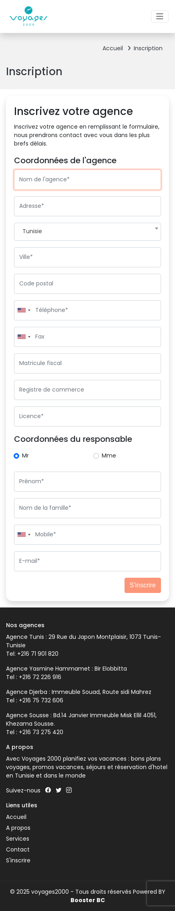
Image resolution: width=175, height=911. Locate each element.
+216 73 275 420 (41, 732)
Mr (25, 455)
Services (17, 839)
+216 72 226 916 (40, 677)
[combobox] (87, 232)
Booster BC (87, 900)
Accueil (117, 48)
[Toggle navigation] (160, 16)
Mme (109, 455)
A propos (18, 828)
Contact (18, 849)
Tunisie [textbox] (32, 231)
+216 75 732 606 (41, 700)
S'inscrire (143, 585)
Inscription (148, 48)
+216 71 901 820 (37, 654)
